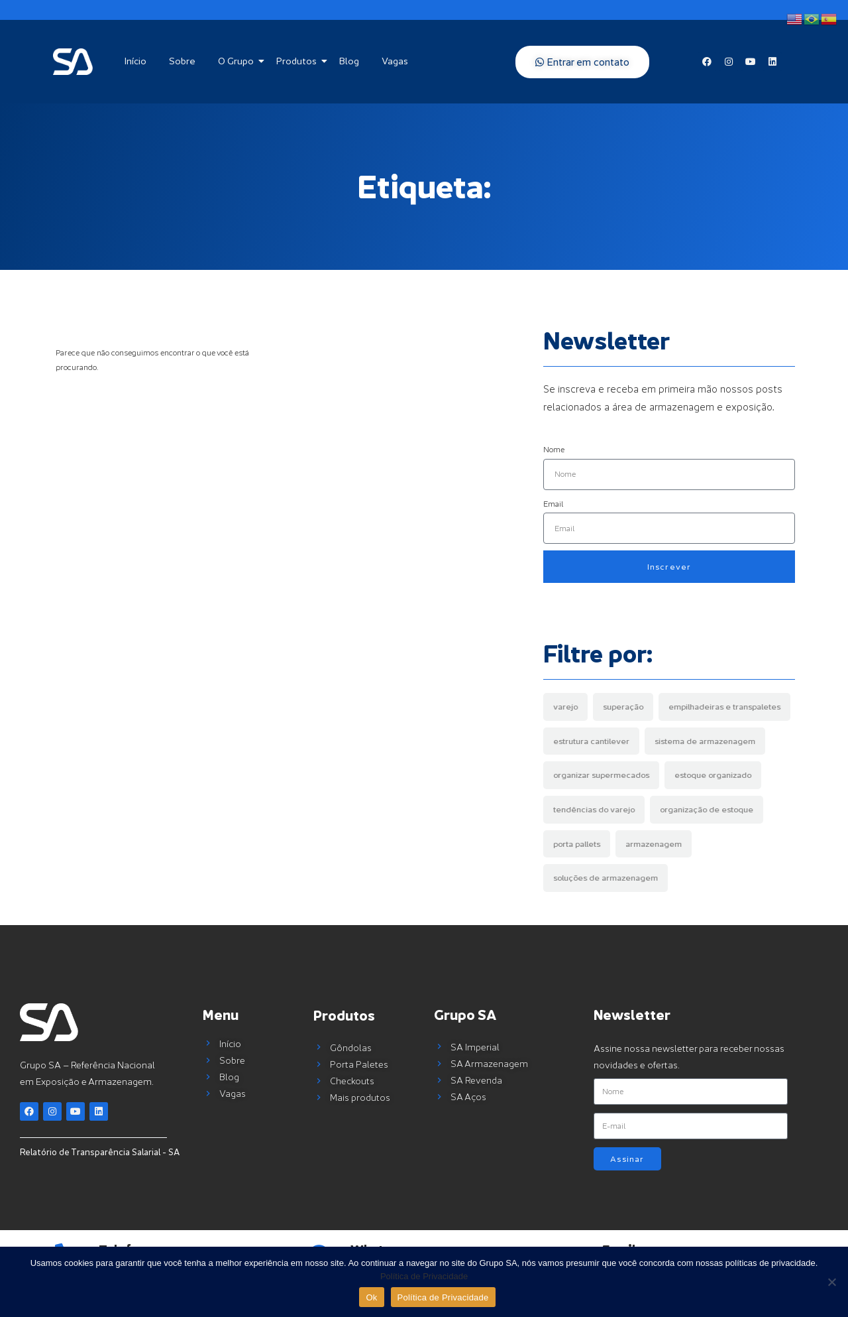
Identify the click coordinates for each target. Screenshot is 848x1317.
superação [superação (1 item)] (623, 707)
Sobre (182, 60)
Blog (349, 60)
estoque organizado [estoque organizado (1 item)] (712, 775)
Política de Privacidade (424, 1276)
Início (135, 60)
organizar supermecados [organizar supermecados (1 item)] (601, 775)
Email (553, 504)
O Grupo (238, 60)
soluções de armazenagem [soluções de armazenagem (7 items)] (605, 878)
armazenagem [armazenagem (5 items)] (653, 844)
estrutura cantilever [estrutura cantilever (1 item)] (591, 741)
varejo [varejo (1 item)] (565, 707)
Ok (371, 1297)
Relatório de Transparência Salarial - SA (100, 1152)
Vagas (395, 60)
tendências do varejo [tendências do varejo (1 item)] (594, 809)
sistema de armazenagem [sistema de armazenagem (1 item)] (705, 741)
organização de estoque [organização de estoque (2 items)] (706, 809)
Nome (553, 449)
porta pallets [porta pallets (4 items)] (576, 844)
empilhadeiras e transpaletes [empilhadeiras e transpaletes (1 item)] (724, 707)
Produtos (298, 60)
